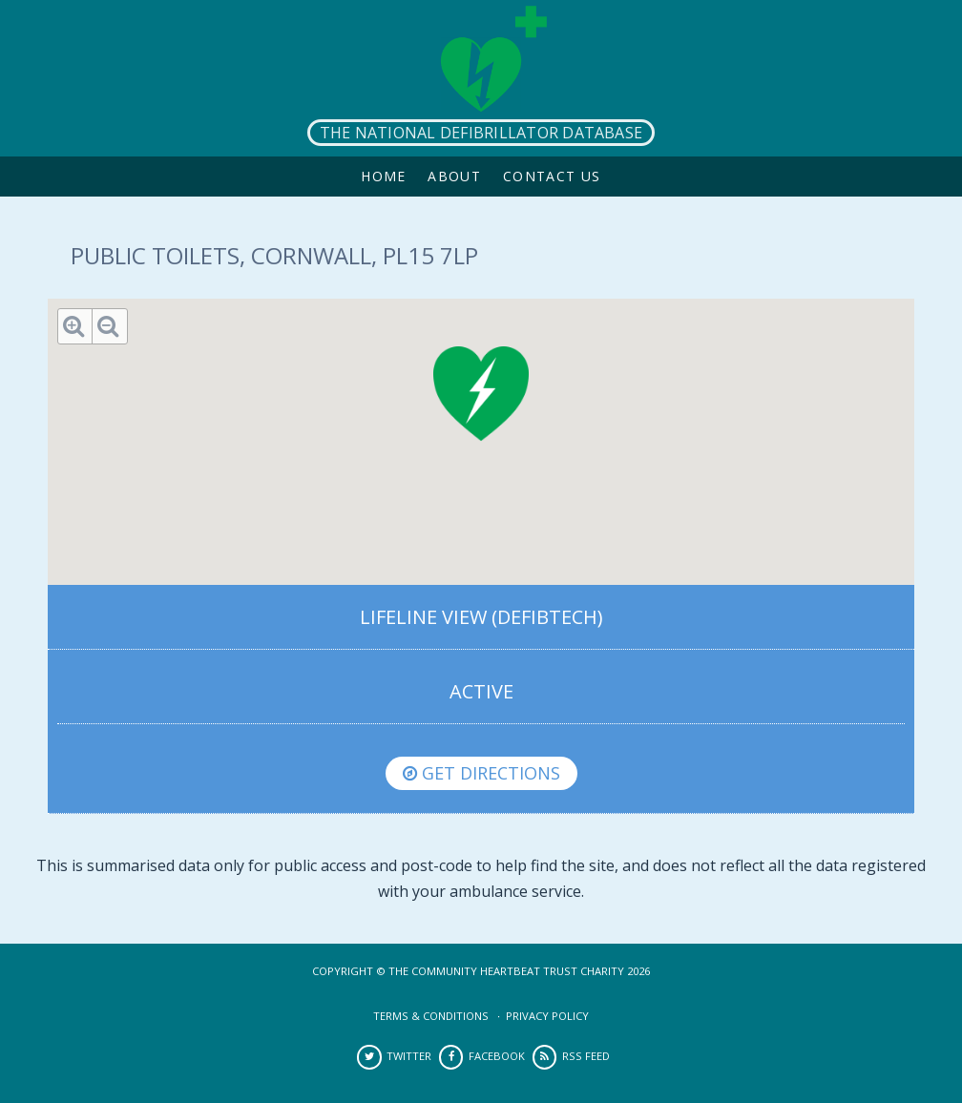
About (454, 176)
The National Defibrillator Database (481, 132)
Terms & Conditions (431, 1016)
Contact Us (552, 176)
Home (384, 176)
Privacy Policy (547, 1016)
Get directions (481, 772)
